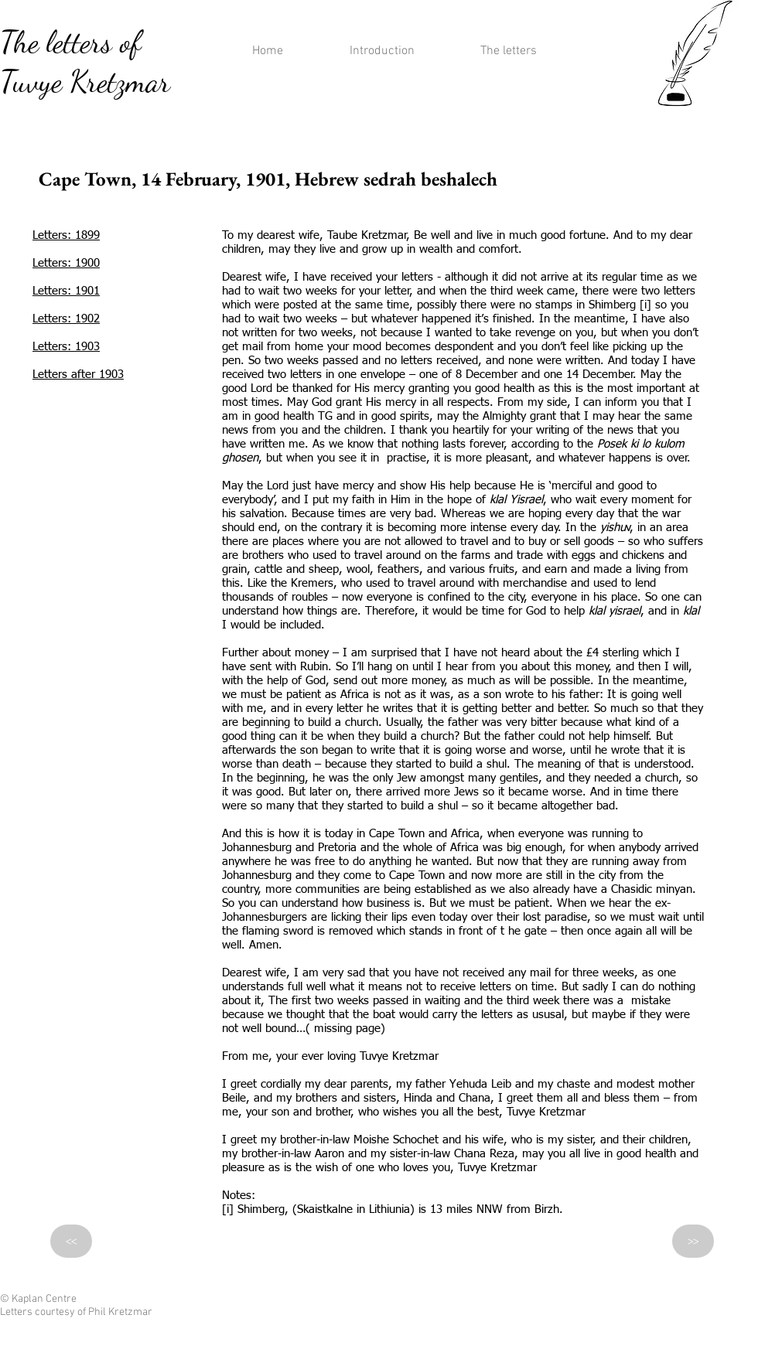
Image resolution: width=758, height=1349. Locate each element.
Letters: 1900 (66, 263)
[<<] (71, 1241)
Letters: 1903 (66, 347)
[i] (645, 305)
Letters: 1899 (66, 235)
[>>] (693, 1241)
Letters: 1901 (66, 291)
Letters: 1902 (66, 319)
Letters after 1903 (78, 374)
